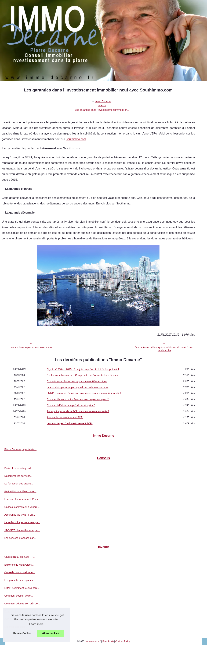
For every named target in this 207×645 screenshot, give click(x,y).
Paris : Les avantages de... (19, 468)
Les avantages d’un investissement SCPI (70, 423)
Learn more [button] (36, 624)
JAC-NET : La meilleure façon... (22, 530)
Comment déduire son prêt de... (22, 603)
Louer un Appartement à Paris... (22, 499)
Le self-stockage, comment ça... (22, 522)
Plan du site (108, 641)
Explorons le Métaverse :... (19, 564)
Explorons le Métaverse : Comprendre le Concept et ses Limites (82, 375)
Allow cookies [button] (50, 633)
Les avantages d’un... (16, 626)
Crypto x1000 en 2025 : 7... (19, 556)
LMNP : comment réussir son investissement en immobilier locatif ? (84, 393)
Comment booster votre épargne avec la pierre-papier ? (78, 399)
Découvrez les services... (18, 475)
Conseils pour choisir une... (19, 572)
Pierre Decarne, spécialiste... (20, 449)
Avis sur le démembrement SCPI (65, 417)
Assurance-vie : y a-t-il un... (19, 514)
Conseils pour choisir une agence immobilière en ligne (77, 381)
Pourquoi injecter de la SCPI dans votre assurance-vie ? (78, 411)
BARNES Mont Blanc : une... (20, 491)
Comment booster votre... (18, 595)
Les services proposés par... (20, 538)
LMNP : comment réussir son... (21, 588)
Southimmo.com (76, 139)
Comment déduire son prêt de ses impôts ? (71, 405)
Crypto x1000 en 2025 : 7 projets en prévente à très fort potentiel (83, 369)
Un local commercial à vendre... (22, 507)
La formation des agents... (18, 483)
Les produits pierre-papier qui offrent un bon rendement (77, 387)
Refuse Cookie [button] (22, 633)
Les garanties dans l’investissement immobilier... (102, 109)
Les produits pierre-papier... (19, 580)
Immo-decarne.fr (93, 641)
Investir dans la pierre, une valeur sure (31, 347)
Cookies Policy (122, 641)
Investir (102, 105)
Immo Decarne (103, 101)
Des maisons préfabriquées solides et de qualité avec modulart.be (164, 349)
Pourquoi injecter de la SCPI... (21, 611)
